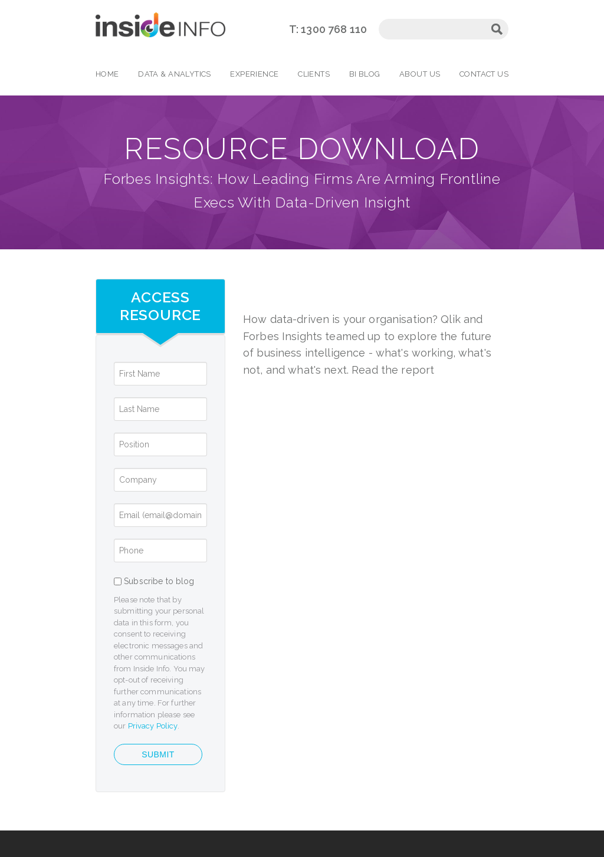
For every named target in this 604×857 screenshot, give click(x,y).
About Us (419, 74)
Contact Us (483, 74)
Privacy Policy (153, 725)
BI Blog (364, 74)
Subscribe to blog (159, 581)
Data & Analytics (174, 74)
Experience (254, 74)
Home (107, 74)
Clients (314, 74)
